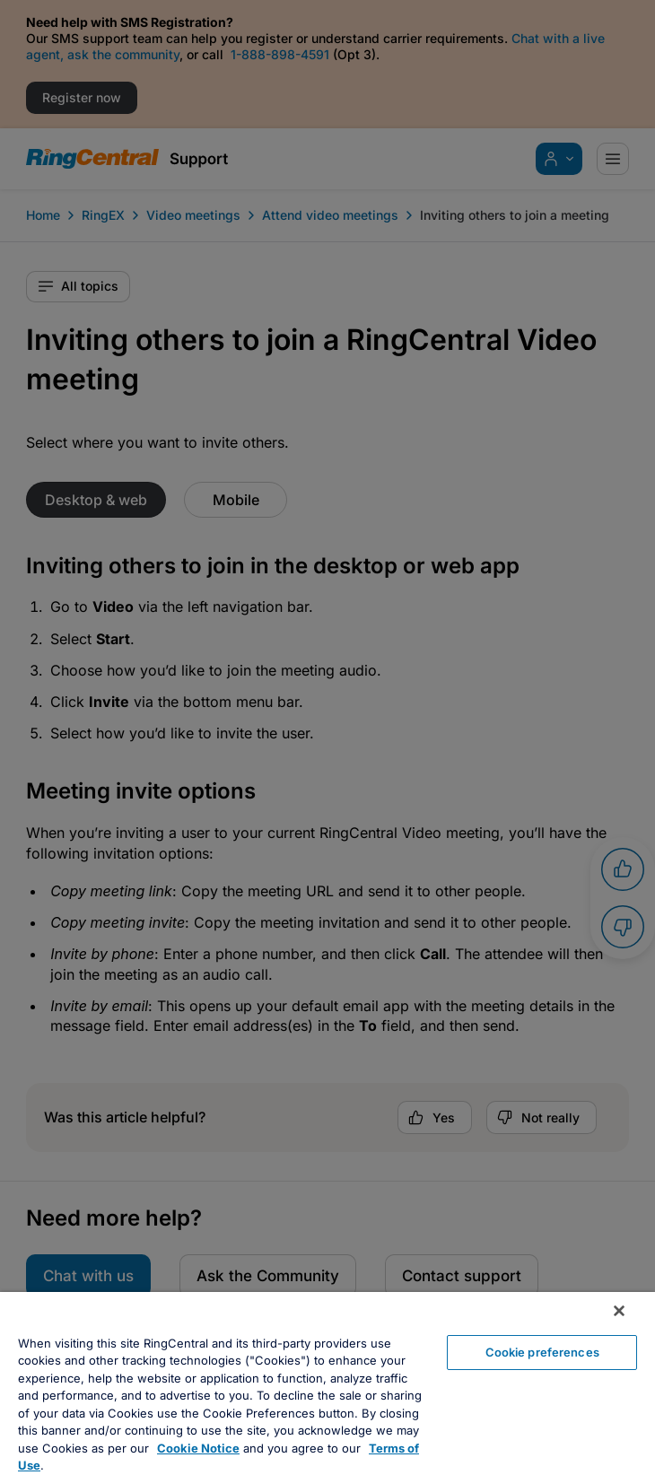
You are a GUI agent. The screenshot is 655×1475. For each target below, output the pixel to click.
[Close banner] (619, 1310)
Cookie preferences (542, 1352)
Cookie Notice (198, 1448)
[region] (327, 1383)
